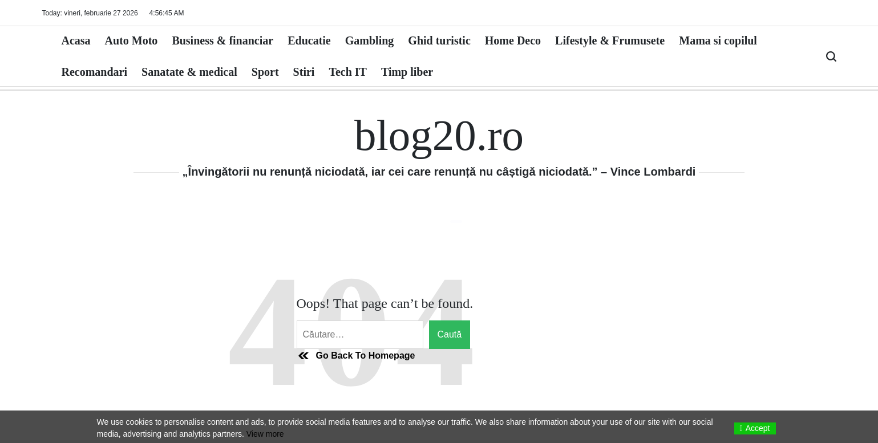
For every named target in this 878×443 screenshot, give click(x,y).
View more (265, 433)
